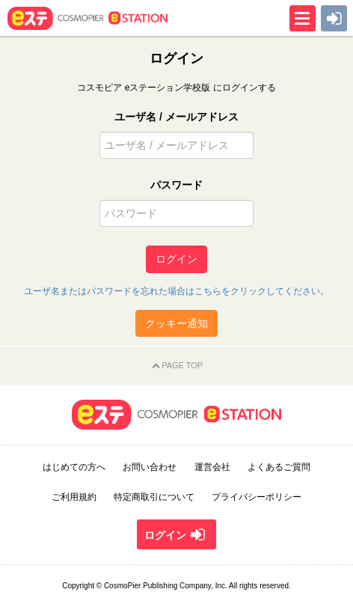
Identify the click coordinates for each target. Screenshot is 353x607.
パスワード (176, 185)
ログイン (176, 259)
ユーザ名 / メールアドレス (176, 117)
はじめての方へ (74, 467)
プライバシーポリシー (256, 497)
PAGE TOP (176, 366)
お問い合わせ (149, 467)
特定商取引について (154, 497)
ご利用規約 (74, 497)
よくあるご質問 (279, 467)
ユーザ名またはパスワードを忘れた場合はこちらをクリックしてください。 (176, 291)
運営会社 (212, 467)
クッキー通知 (176, 323)
